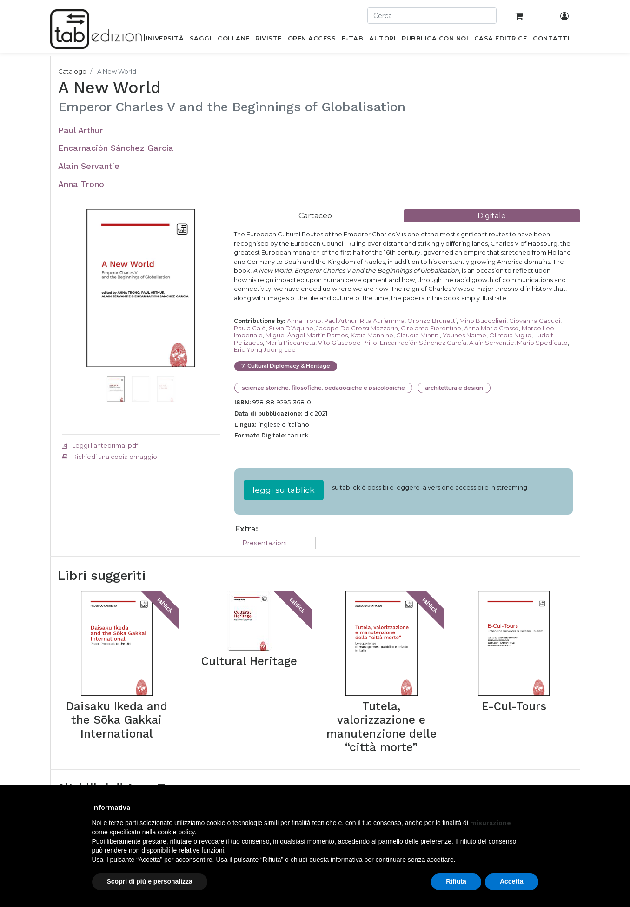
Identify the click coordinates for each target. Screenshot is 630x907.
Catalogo (72, 71)
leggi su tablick (283, 490)
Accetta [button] (512, 881)
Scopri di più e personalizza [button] (149, 881)
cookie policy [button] (176, 832)
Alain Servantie (88, 166)
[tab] (315, 215)
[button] (74, 302)
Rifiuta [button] (456, 881)
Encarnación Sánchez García (115, 148)
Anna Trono (81, 184)
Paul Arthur (80, 130)
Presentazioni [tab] (264, 543)
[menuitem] (163, 40)
